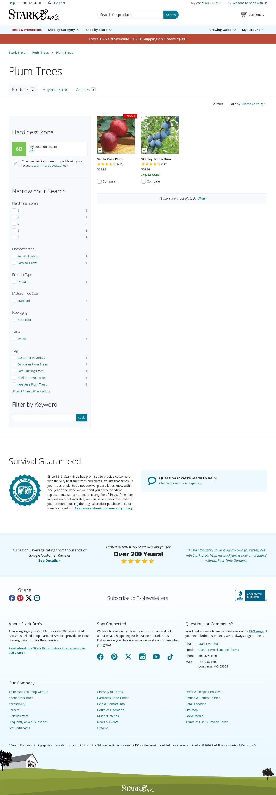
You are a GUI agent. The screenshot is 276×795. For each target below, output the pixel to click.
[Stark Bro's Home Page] (34, 14)
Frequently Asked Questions (28, 722)
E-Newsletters (18, 716)
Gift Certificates (19, 728)
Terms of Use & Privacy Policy (206, 722)
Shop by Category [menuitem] (61, 30)
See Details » (49, 560)
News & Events (107, 722)
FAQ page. (256, 631)
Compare (109, 181)
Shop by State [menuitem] (96, 30)
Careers (14, 710)
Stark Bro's (17, 52)
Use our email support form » (219, 650)
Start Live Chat (208, 644)
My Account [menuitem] (251, 30)
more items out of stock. (182, 198)
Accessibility (17, 704)
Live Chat (58, 3)
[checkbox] (49, 210)
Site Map (191, 710)
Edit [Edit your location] (31, 151)
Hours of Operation (110, 710)
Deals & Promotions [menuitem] (27, 30)
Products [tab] (23, 89)
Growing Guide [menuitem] (220, 30)
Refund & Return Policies (202, 698)
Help (12, 3)
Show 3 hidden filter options (31, 391)
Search (171, 15)
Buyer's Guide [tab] (55, 89)
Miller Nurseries (108, 716)
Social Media (194, 716)
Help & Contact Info (111, 704)
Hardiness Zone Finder (113, 698)
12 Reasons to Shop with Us (247, 3)
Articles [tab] (86, 89)
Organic (102, 728)
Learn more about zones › (50, 165)
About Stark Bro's (21, 698)
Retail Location (195, 704)
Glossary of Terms (110, 692)
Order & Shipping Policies (203, 692)
